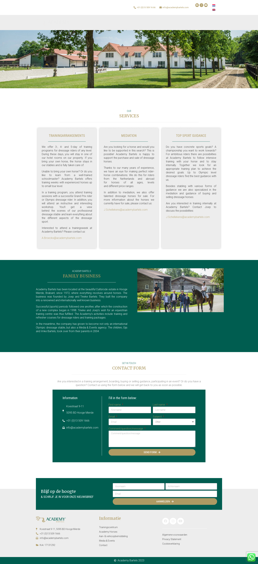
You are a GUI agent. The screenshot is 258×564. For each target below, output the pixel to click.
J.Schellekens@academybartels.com (126, 209)
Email (112, 416)
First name (115, 404)
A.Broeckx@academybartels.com (62, 238)
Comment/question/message (126, 428)
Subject (157, 416)
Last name (159, 404)
